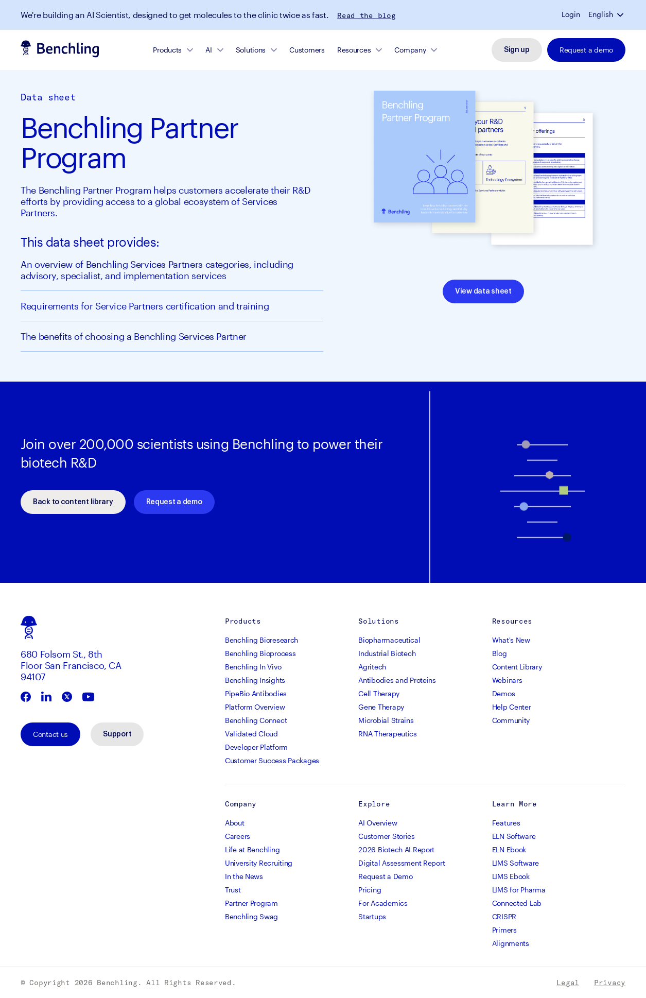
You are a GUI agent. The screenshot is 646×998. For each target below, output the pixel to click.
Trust (233, 889)
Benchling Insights (255, 680)
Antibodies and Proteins (397, 680)
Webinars (507, 680)
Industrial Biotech (386, 653)
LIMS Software (515, 862)
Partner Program (251, 903)
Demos (503, 693)
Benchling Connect (256, 720)
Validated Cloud (251, 733)
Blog (499, 653)
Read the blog (366, 15)
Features (506, 822)
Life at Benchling (252, 849)
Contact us (50, 734)
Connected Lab (517, 903)
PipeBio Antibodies (256, 693)
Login (571, 14)
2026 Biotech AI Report (396, 849)
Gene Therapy (381, 706)
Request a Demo (385, 876)
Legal (567, 982)
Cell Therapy (378, 693)
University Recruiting (258, 862)
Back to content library (73, 502)
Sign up (517, 50)
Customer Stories (386, 836)
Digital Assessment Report (401, 862)
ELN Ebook (509, 849)
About (235, 822)
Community (511, 720)
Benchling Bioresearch (261, 639)
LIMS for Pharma (519, 889)
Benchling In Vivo (253, 666)
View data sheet (483, 291)
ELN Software (514, 836)
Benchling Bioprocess (260, 653)
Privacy (609, 982)
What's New (511, 639)
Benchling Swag (251, 916)
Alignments (510, 943)
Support (117, 734)
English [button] (600, 14)
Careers (237, 836)
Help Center (511, 706)
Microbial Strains (385, 720)
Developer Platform (256, 747)
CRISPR (504, 916)
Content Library (517, 666)
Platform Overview (255, 706)
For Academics (382, 903)
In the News (244, 876)
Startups (372, 916)
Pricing (369, 889)
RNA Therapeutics (387, 733)
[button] (621, 14)
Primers (504, 929)
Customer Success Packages (272, 760)
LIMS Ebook (511, 876)
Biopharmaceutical (389, 639)
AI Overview (377, 822)
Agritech (372, 666)
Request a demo (586, 49)
